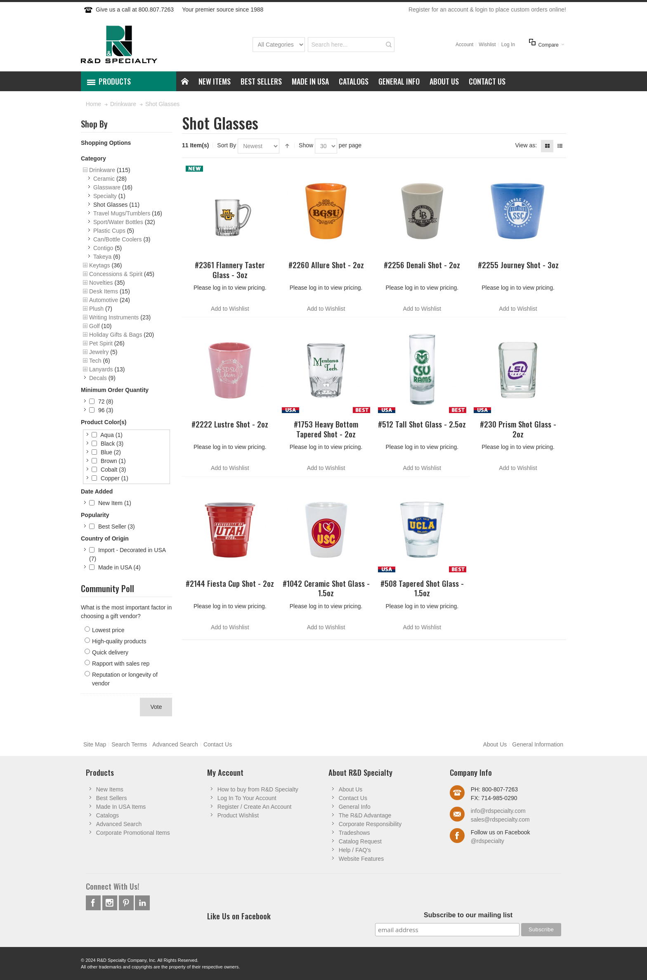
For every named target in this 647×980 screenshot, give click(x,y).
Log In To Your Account (246, 798)
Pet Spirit (101, 343)
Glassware (106, 187)
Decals (98, 378)
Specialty (105, 196)
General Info (355, 806)
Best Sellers (111, 798)
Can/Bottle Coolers (117, 239)
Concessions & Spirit (115, 274)
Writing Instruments (114, 317)
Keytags (99, 265)
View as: (526, 145)
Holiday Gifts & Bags (115, 334)
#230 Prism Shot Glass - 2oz (518, 428)
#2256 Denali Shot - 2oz (422, 264)
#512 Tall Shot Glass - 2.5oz (422, 424)
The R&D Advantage (365, 815)
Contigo (103, 248)
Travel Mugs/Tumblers (121, 213)
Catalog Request (360, 841)
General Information (537, 744)
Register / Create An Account (254, 806)
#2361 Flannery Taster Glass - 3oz (230, 269)
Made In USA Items (121, 806)
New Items (109, 789)
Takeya (102, 256)
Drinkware (102, 170)
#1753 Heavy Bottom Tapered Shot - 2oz (326, 428)
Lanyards (101, 369)
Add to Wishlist (230, 308)
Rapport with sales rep (120, 663)
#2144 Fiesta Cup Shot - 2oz (230, 583)
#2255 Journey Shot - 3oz (518, 264)
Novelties (101, 282)
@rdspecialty (487, 841)
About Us (495, 744)
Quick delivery (110, 652)
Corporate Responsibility (370, 824)
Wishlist (487, 44)
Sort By (226, 145)
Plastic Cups (109, 230)
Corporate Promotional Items (133, 832)
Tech (95, 360)
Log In (508, 44)
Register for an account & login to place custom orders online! (487, 9)
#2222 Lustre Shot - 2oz (229, 424)
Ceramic (104, 178)
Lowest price (108, 630)
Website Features (361, 858)
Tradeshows (354, 832)
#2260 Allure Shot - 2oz (326, 264)
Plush (96, 308)
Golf (94, 326)
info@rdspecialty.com (498, 811)
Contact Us (217, 744)
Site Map (94, 744)
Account (464, 44)
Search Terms (129, 744)
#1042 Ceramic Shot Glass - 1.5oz (326, 588)
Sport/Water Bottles (118, 222)
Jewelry (99, 352)
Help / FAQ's (355, 850)
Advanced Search (175, 744)
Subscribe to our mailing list (468, 915)
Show (306, 145)
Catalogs (107, 815)
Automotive (103, 300)
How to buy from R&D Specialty (257, 789)
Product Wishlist (238, 815)
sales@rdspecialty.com (500, 819)
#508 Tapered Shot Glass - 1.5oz (422, 588)
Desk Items (103, 291)
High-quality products (119, 641)
